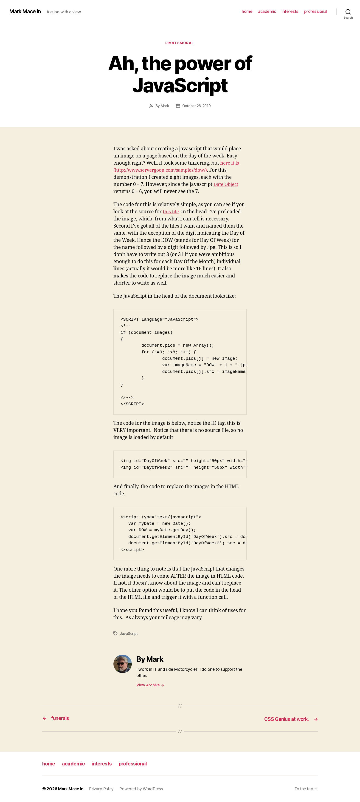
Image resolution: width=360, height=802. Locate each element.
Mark (164, 106)
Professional (180, 43)
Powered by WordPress (144, 789)
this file (171, 212)
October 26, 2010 (196, 106)
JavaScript (129, 634)
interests (290, 11)
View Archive (150, 685)
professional (315, 11)
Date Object (227, 185)
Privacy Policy (103, 789)
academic (267, 11)
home (247, 11)
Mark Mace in (26, 11)
